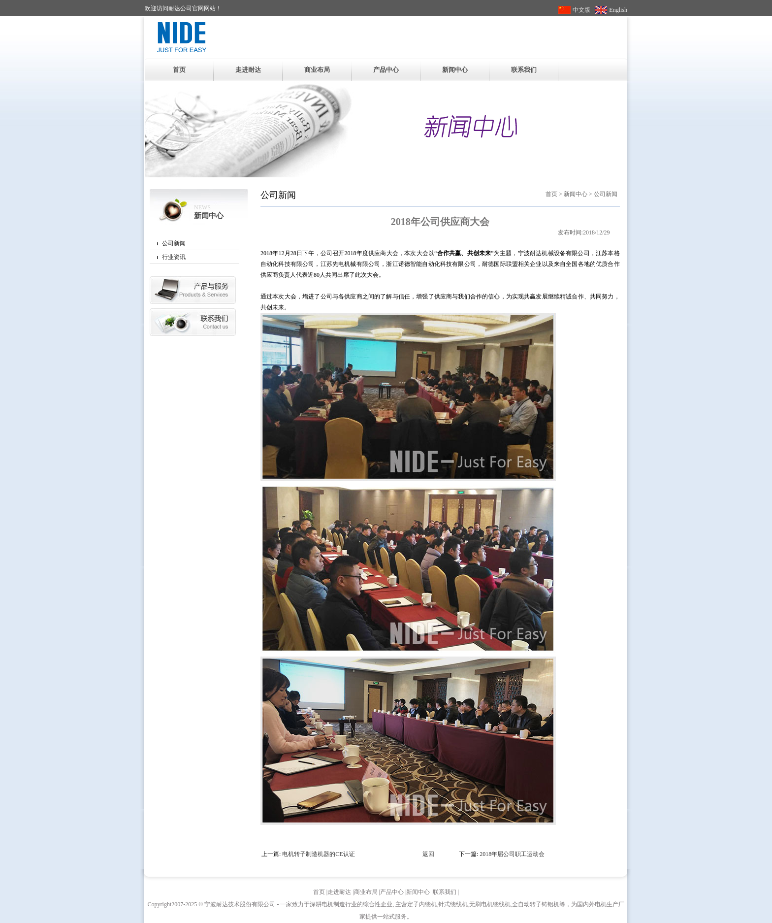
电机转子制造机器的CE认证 (318, 854)
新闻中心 (455, 69)
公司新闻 (174, 243)
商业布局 (317, 69)
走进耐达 (248, 69)
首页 (179, 69)
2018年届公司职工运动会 (512, 854)
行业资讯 (174, 257)
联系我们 (524, 69)
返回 (428, 854)
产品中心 (386, 69)
